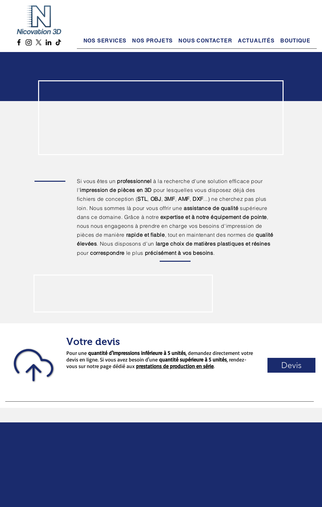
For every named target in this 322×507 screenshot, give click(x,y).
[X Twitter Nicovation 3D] (38, 42)
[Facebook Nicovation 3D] (19, 42)
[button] (205, 40)
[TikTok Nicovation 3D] (58, 42)
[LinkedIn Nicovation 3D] (48, 42)
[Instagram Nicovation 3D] (29, 42)
